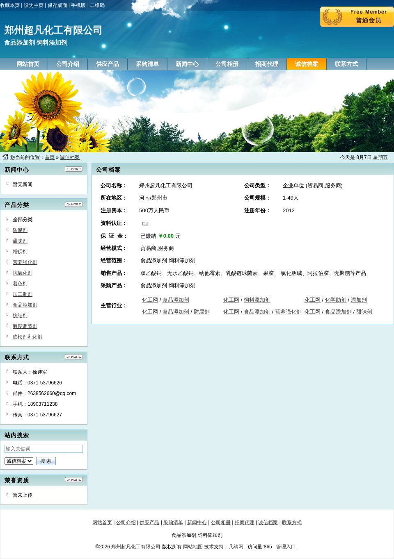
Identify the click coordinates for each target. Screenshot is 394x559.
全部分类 (22, 220)
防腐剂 (20, 230)
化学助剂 (335, 300)
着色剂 (20, 283)
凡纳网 (236, 547)
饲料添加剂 (257, 300)
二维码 (97, 5)
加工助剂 (22, 294)
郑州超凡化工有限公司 (135, 547)
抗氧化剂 (22, 273)
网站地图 (193, 547)
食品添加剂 (25, 305)
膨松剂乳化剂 (27, 337)
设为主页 (34, 5)
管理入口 (286, 547)
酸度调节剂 (25, 326)
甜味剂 (20, 241)
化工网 (150, 300)
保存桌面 (57, 5)
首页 (50, 157)
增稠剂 (20, 252)
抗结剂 (20, 315)
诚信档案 (70, 157)
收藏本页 (10, 5)
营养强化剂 (25, 262)
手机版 (78, 5)
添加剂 (359, 300)
